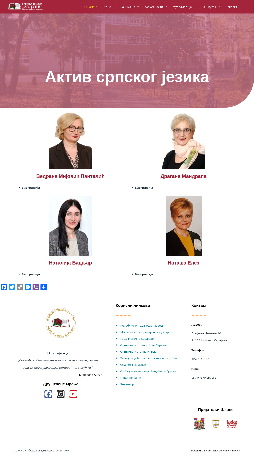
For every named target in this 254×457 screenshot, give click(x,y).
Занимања (127, 7)
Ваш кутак (208, 7)
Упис (107, 7)
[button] (70, 187)
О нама (89, 7)
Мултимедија (182, 7)
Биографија (31, 188)
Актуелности (154, 7)
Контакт (231, 7)
